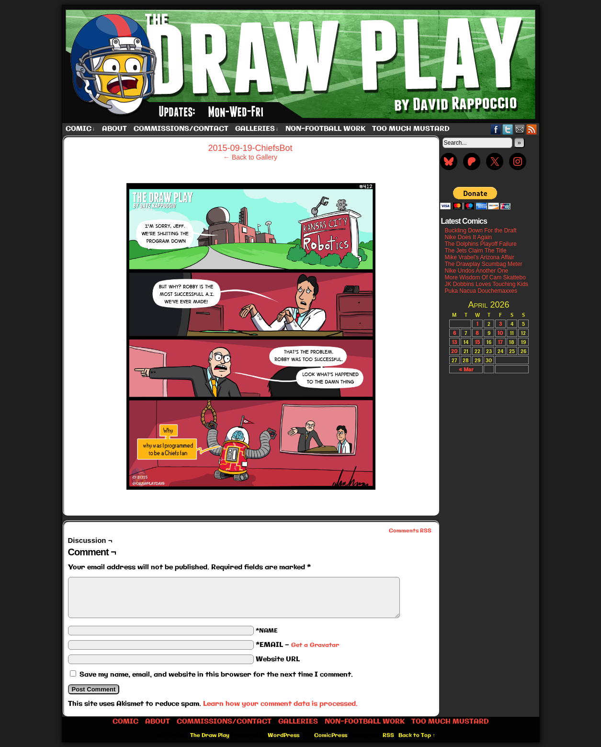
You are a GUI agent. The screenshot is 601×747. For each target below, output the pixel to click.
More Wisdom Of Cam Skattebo (485, 277)
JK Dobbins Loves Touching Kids (487, 284)
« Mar (466, 369)
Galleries (257, 129)
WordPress (283, 735)
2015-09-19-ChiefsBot (250, 148)
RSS (532, 129)
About (114, 129)
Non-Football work (325, 129)
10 (500, 332)
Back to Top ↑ (416, 735)
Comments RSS (410, 531)
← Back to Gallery (250, 157)
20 (454, 351)
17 (500, 341)
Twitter (508, 129)
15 (477, 341)
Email (520, 129)
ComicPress (330, 735)
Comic (80, 129)
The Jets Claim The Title (476, 250)
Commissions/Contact (181, 129)
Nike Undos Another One (477, 270)
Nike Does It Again (468, 237)
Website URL (278, 659)
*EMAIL (297, 645)
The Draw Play (301, 64)
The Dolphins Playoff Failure (481, 244)
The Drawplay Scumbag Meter (483, 264)
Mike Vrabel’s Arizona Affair (479, 257)
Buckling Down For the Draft (481, 230)
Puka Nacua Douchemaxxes (481, 290)
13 (454, 341)
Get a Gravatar (315, 645)
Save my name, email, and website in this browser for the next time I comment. (216, 674)
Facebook (496, 129)
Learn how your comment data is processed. (280, 704)
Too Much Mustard (411, 129)
